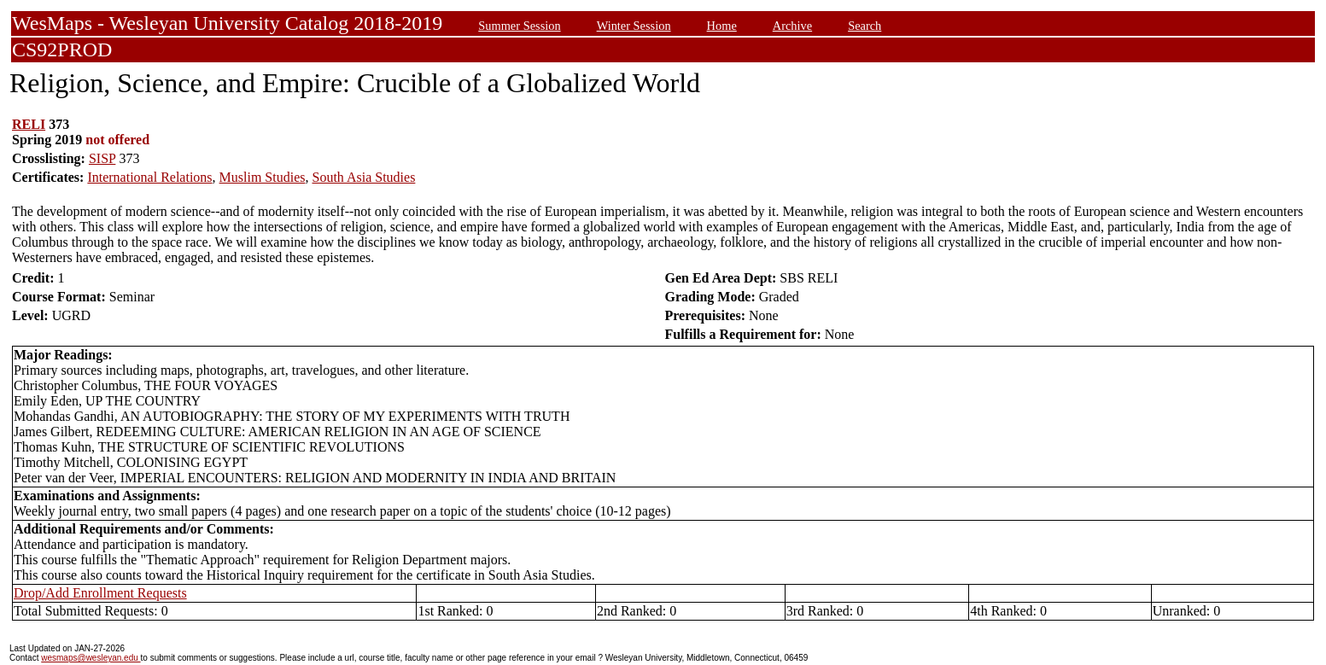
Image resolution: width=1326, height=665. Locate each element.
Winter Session (634, 25)
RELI (28, 124)
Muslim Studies (262, 177)
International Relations (149, 177)
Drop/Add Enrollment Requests (100, 593)
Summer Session (519, 25)
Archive (792, 25)
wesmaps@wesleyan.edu (90, 657)
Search (864, 25)
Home (722, 25)
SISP (102, 158)
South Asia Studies (363, 177)
